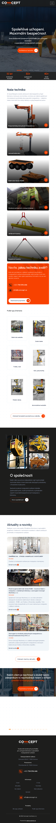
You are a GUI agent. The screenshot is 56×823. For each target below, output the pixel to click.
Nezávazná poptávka (18, 300)
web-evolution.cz (31, 820)
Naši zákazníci (38, 789)
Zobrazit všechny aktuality (26, 659)
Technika (38, 786)
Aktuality (17, 786)
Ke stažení (18, 789)
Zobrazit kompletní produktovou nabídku (26, 416)
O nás (38, 782)
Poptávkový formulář (26, 689)
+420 (20, 285)
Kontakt (28, 792)
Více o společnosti (18, 500)
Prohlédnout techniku (26, 50)
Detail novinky (13, 565)
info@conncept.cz (20, 290)
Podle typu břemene (38, 809)
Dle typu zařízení (18, 809)
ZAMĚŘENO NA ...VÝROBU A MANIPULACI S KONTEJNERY (26, 556)
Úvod (17, 782)
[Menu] (52, 3)
